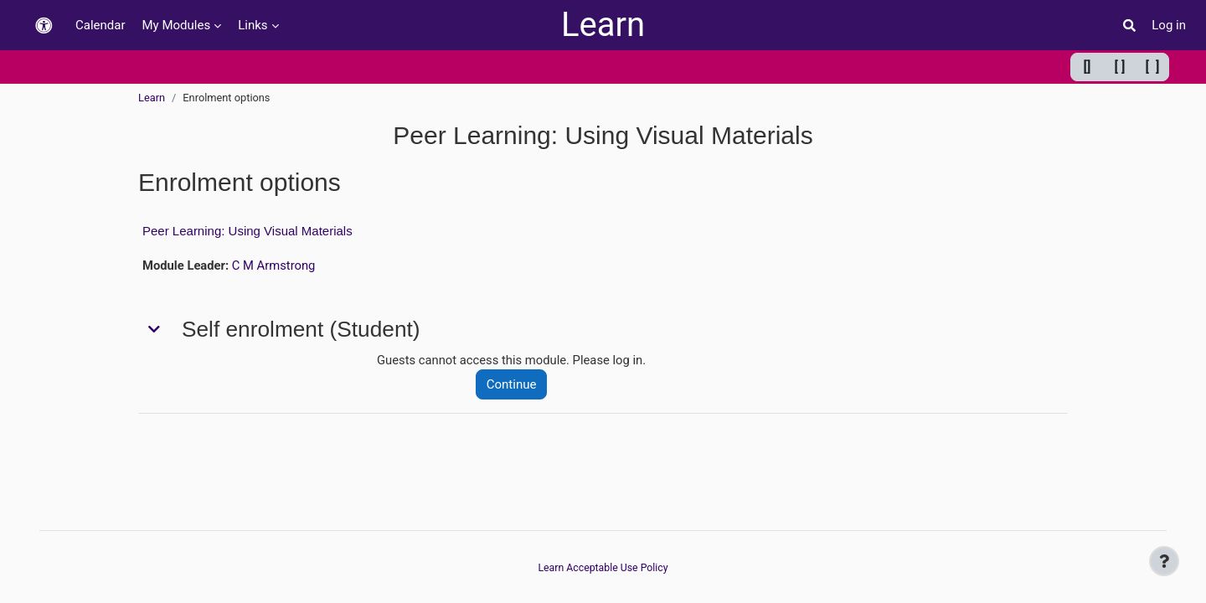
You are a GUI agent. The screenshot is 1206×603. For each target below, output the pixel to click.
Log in (1169, 25)
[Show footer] (1164, 561)
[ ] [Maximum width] (1153, 67)
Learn (603, 24)
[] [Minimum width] (1087, 67)
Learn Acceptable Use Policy (603, 567)
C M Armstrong (275, 265)
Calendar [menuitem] (100, 25)
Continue (513, 385)
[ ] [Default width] (1120, 67)
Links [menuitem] (252, 25)
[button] (43, 26)
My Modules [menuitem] (176, 25)
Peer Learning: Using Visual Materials (247, 231)
